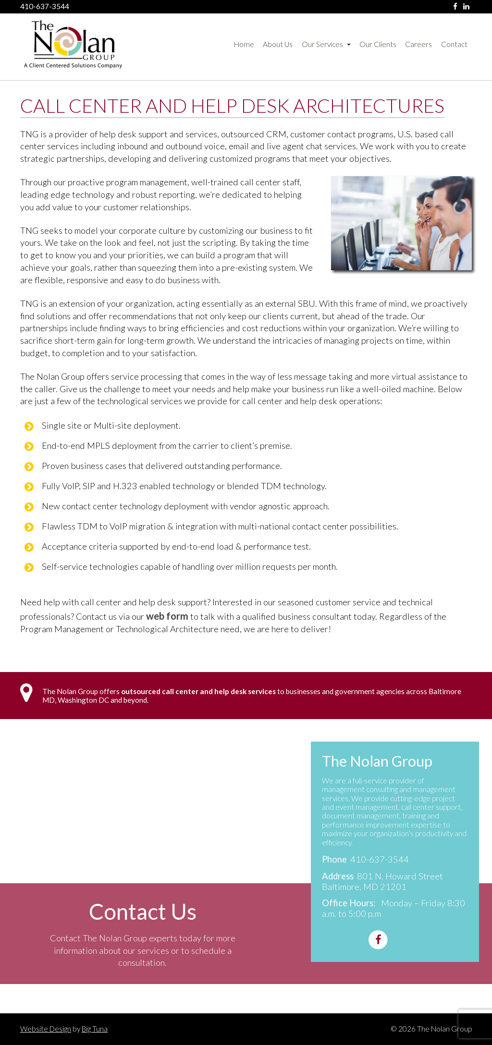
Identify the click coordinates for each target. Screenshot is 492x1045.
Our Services (326, 44)
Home (244, 44)
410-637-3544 (44, 6)
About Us (278, 44)
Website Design (45, 1029)
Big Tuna (95, 1029)
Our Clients (377, 44)
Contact (454, 44)
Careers (418, 44)
